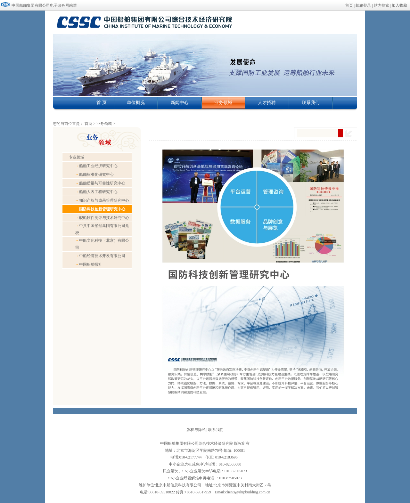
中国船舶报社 (88, 264)
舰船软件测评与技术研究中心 (102, 217)
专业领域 (76, 157)
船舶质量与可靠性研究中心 (100, 183)
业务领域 (104, 123)
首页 (349, 5)
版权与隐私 (196, 429)
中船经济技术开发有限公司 (100, 256)
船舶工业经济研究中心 (96, 166)
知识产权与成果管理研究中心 (102, 200)
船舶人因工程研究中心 (96, 192)
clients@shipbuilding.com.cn (247, 492)
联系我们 (216, 429)
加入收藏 (399, 5)
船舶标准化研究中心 (94, 174)
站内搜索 (381, 5)
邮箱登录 (363, 5)
